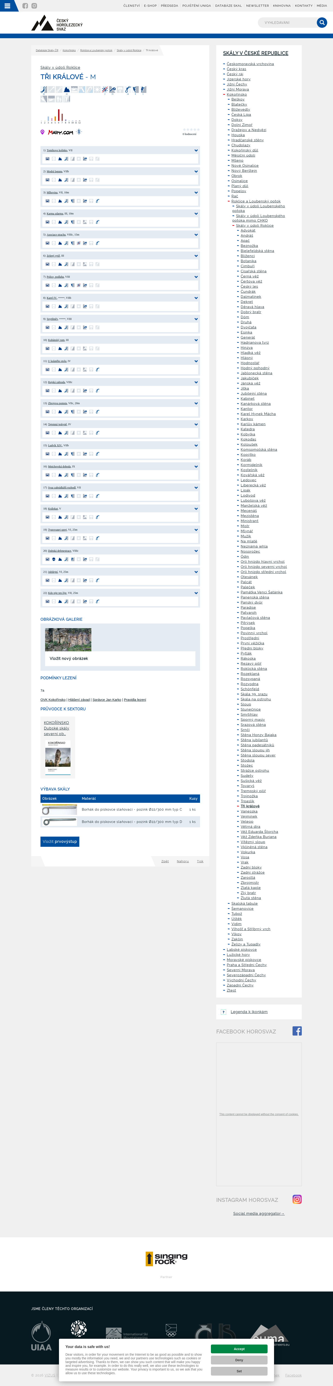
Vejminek (249, 816)
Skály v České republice (255, 53)
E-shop (150, 5)
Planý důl (239, 186)
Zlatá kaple (251, 888)
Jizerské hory (239, 79)
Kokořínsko (69, 50)
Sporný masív (253, 720)
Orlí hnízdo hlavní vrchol (263, 562)
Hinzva (247, 348)
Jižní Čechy (237, 84)
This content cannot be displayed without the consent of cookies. (259, 1114)
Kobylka (248, 434)
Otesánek (249, 577)
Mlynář (247, 531)
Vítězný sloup (253, 842)
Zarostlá (248, 878)
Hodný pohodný (255, 368)
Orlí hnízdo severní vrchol (264, 567)
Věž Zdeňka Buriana (259, 837)
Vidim (236, 924)
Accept (239, 1349)
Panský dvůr (252, 602)
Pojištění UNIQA (196, 5)
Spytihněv (52, 319)
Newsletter (257, 5)
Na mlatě (249, 541)
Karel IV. (52, 297)
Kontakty (304, 5)
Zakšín (237, 939)
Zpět (165, 861)
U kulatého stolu (57, 361)
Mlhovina (52, 192)
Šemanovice (242, 909)
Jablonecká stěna (256, 373)
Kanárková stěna (256, 404)
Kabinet (248, 399)
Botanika (248, 261)
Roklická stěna (254, 669)
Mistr (245, 526)
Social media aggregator (259, 1213)
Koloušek (249, 444)
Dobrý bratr (251, 312)
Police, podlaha (55, 276)
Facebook (293, 1375)
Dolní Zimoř (242, 125)
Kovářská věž (253, 475)
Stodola (248, 760)
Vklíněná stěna (254, 847)
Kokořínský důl (244, 150)
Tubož (236, 914)
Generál (248, 337)
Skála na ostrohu (256, 699)
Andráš (247, 235)
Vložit (60, 841)
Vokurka (248, 852)
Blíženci (248, 256)
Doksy (237, 120)
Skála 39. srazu (254, 694)
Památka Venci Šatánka (262, 592)
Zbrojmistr (250, 883)
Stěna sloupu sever (258, 755)
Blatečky (239, 104)
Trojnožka (249, 796)
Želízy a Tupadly (246, 944)
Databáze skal (228, 5)
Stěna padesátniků (257, 745)
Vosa (245, 857)
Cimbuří (248, 266)
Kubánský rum (56, 340)
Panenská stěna (255, 597)
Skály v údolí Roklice (129, 50)
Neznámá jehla (254, 546)
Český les (249, 286)
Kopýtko (248, 455)
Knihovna (282, 5)
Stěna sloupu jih (255, 750)
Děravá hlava (252, 307)
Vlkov (236, 934)
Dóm (245, 317)
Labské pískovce (242, 950)
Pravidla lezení (135, 700)
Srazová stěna (253, 725)
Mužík (246, 536)
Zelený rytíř (53, 255)
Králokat (53, 508)
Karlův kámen (253, 424)
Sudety (247, 776)
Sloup (246, 704)
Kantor (247, 409)
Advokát (248, 230)
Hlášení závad (79, 700)
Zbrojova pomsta (57, 403)
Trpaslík (247, 801)
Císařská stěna (254, 271)
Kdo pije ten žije (57, 593)
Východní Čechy (241, 980)
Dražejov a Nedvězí (248, 130)
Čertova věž (251, 281)
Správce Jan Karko (106, 700)
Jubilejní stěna (254, 393)
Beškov (238, 99)
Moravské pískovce (244, 960)
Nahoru (183, 861)
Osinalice (239, 181)
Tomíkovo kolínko (57, 150)
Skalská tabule (244, 903)
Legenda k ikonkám (244, 1012)
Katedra (248, 429)
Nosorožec (250, 551)
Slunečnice (251, 709)
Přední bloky (252, 648)
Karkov (247, 419)
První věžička (252, 643)
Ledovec (248, 480)
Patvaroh (249, 613)
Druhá (246, 322)
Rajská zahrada (56, 382)
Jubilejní (53, 571)
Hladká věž (251, 353)
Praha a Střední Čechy (247, 965)
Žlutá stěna (251, 898)
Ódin (245, 556)
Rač (234, 196)
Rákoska (248, 658)
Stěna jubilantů (254, 740)
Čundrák (248, 292)
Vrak (245, 862)
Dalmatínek (251, 297)
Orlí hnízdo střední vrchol (263, 572)
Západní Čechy (240, 985)
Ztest (231, 990)
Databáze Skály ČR (47, 50)
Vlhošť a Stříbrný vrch (251, 929)
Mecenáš (249, 511)
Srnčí (245, 730)
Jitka (245, 388)
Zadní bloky (251, 867)
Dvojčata (248, 327)
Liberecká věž (253, 485)
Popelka (248, 628)
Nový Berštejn (244, 171)
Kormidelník (251, 465)
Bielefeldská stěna (257, 251)
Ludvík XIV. (55, 445)
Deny (239, 1360)
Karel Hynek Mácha (258, 414)
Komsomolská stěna (259, 449)
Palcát (246, 582)
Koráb (246, 460)
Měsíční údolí (243, 155)
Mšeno (237, 160)
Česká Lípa (241, 115)
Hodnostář (250, 363)
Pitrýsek (248, 623)
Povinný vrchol (254, 633)
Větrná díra (250, 827)
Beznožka (249, 246)
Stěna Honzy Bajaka (259, 735)
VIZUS (50, 1375)
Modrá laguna (54, 171)
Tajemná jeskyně (57, 424)
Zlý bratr (248, 893)
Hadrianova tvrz (255, 342)
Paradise (248, 607)
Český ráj (235, 74)
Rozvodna (250, 684)
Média (322, 5)
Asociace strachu (56, 234)
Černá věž (250, 276)
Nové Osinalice (245, 166)
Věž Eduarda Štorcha (259, 832)
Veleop (247, 821)
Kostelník (249, 470)
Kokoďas (248, 439)
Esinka (246, 332)
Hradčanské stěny (247, 140)
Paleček (248, 587)
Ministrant (250, 521)
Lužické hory (238, 955)
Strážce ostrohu (255, 771)
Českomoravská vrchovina (250, 64)
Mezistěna (250, 516)
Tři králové (250, 806)
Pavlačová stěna (255, 618)
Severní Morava (241, 970)
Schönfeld (250, 689)
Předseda (169, 5)
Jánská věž (250, 383)
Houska (238, 135)
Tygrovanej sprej (57, 529)
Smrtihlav (249, 714)
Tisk (200, 861)
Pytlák (246, 653)
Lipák (245, 490)
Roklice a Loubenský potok (96, 50)
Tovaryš (247, 786)
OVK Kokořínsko (52, 700)
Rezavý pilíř (251, 664)
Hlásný (247, 358)
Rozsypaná (250, 679)
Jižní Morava (238, 89)
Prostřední (250, 638)
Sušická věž (251, 781)
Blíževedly (240, 109)
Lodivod (248, 495)
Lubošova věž (253, 500)
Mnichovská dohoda (59, 466)
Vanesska (249, 811)
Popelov (238, 191)
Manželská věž (254, 506)
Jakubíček (250, 378)
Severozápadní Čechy (246, 975)
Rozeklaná (250, 674)
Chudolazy (240, 145)
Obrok (236, 176)
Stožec (247, 765)
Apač (245, 241)
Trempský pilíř (253, 791)
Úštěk (236, 919)
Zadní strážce (253, 872)
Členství (131, 5)
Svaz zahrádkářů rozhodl (62, 487)
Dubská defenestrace (59, 550)
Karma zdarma (55, 213)
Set (239, 1371)
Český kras (236, 69)
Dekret (247, 302)
